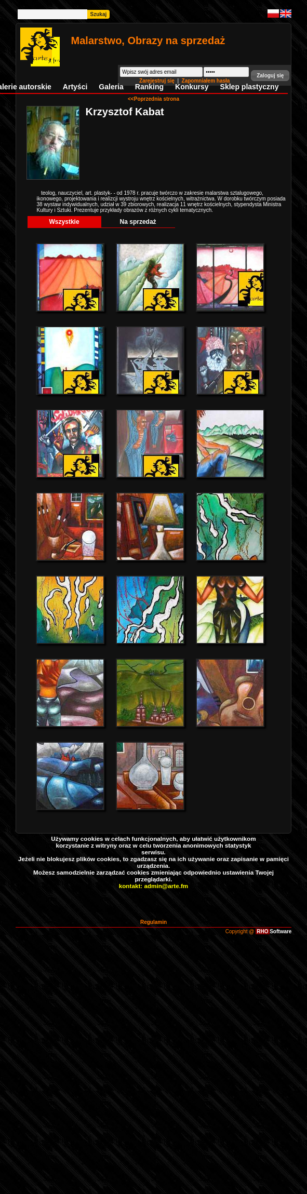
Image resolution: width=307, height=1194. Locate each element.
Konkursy (192, 87)
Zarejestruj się (157, 81)
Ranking (149, 87)
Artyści (75, 87)
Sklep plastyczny (249, 87)
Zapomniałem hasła (206, 81)
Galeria (111, 87)
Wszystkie (64, 221)
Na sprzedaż (138, 221)
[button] (270, 75)
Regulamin (153, 922)
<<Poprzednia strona (153, 99)
